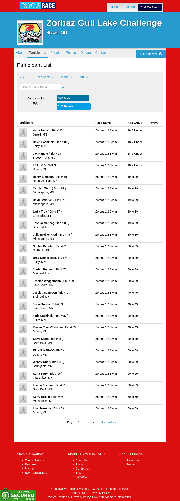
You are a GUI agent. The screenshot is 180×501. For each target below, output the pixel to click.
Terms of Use (78, 492)
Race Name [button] (44, 77)
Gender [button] (66, 77)
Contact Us (83, 468)
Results (55, 53)
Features (30, 464)
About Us (82, 460)
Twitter (131, 464)
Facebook (133, 460)
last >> (112, 422)
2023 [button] (24, 77)
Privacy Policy (101, 492)
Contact (101, 53)
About (20, 53)
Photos (71, 53)
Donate (85, 53)
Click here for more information (111, 497)
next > (101, 422)
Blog (79, 472)
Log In (114, 6)
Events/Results (34, 460)
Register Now (151, 53)
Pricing (29, 468)
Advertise (82, 476)
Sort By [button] (85, 77)
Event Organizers (36, 472)
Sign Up (130, 6)
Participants (37, 53)
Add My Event (150, 7)
